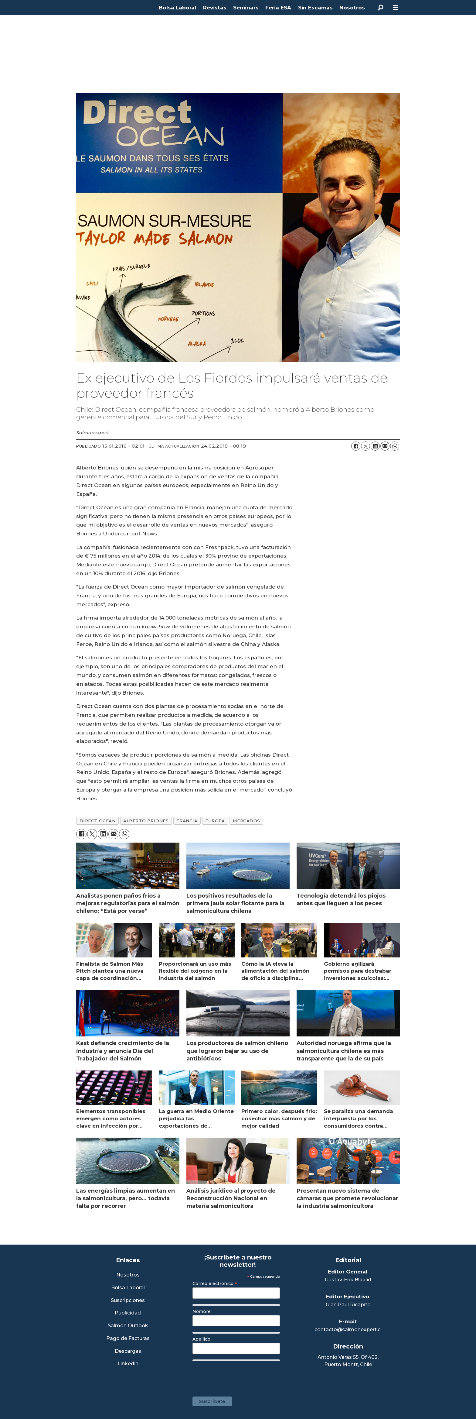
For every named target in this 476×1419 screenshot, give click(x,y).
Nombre (201, 1311)
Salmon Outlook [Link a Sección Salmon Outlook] (128, 1326)
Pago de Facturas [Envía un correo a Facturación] (128, 1339)
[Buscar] (380, 7)
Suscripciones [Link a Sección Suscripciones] (128, 1301)
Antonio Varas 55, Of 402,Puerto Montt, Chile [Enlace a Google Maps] (348, 1360)
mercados (246, 820)
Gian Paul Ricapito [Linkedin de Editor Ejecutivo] (348, 1304)
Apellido (201, 1339)
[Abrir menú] (395, 7)
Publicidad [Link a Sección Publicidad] (128, 1313)
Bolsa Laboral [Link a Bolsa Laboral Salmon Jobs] (128, 1288)
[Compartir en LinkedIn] (375, 446)
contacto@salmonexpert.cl (348, 1329)
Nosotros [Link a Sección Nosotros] (128, 1275)
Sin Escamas (315, 8)
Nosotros (352, 8)
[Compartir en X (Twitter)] (365, 446)
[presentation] (238, 1376)
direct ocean (98, 820)
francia (186, 820)
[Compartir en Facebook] (355, 446)
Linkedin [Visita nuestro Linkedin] (127, 1364)
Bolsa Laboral (177, 8)
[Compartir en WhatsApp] (394, 446)
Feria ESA (278, 8)
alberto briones (145, 820)
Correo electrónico (214, 1283)
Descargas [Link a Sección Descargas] (128, 1351)
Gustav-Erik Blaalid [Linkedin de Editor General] (348, 1280)
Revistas (214, 8)
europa (215, 820)
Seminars (246, 8)
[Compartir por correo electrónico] (384, 446)
